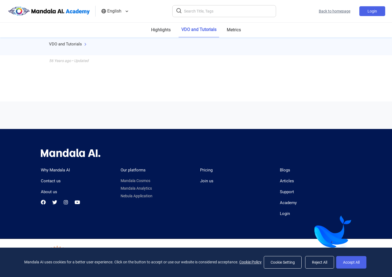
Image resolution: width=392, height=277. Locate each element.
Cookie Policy (250, 262)
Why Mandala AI (55, 170)
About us (49, 191)
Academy (288, 202)
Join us (206, 180)
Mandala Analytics (136, 188)
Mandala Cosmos (135, 180)
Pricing (206, 170)
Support (287, 191)
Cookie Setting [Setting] (283, 262)
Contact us (51, 180)
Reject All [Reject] (319, 262)
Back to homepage (334, 11)
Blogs (285, 170)
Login (372, 11)
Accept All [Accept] (351, 262)
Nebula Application (136, 196)
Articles (287, 180)
